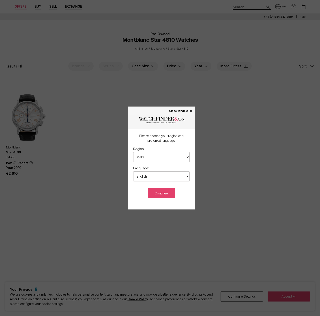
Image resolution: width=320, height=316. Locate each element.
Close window (180, 110)
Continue (161, 193)
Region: (138, 149)
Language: (141, 168)
